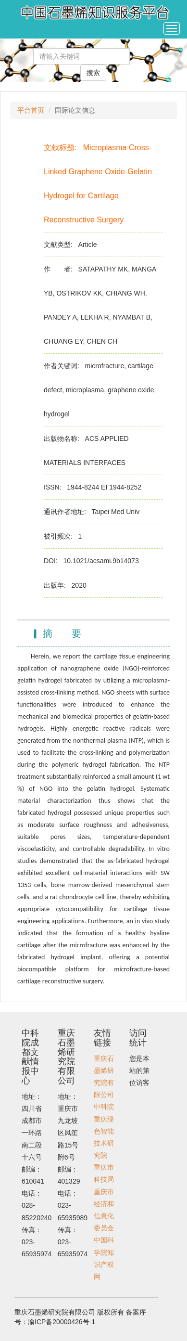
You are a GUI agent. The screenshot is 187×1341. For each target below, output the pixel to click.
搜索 (93, 73)
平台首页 (30, 110)
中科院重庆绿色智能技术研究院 (104, 1131)
